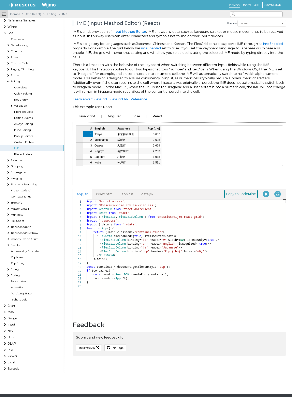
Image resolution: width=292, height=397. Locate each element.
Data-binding (19, 45)
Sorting (15, 75)
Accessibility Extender (25, 251)
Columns (16, 51)
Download (272, 4)
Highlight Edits (23, 111)
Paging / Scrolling (22, 69)
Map (11, 312)
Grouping (17, 166)
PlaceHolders (23, 154)
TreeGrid (16, 202)
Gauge (12, 318)
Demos (234, 5)
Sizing (15, 269)
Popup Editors (23, 136)
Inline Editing (22, 130)
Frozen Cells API (21, 190)
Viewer (12, 356)
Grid (10, 33)
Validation (20, 105)
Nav (10, 330)
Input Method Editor (129, 32)
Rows (14, 57)
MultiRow (17, 214)
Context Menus (21, 196)
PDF (11, 349)
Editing (15, 81)
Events (15, 245)
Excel (11, 362)
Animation (17, 287)
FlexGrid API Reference (128, 99)
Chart (11, 305)
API (256, 5)
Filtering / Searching (24, 184)
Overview (17, 39)
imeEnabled (273, 44)
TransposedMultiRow (24, 233)
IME (16, 148)
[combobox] (256, 14)
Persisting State (21, 293)
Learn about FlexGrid (90, 99)
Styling (15, 275)
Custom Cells (19, 63)
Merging (16, 178)
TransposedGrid (21, 226)
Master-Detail (20, 208)
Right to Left (19, 299)
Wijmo (12, 26)
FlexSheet (17, 220)
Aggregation (19, 172)
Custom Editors (24, 142)
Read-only (21, 99)
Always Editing (23, 123)
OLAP (12, 343)
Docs (247, 5)
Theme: (232, 23)
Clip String (18, 263)
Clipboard (17, 257)
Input (11, 324)
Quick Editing (23, 93)
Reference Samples (21, 20)
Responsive (18, 281)
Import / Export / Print (25, 239)
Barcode (13, 368)
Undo (11, 337)
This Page (115, 347)
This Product (89, 347)
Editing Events (23, 117)
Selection (17, 160)
